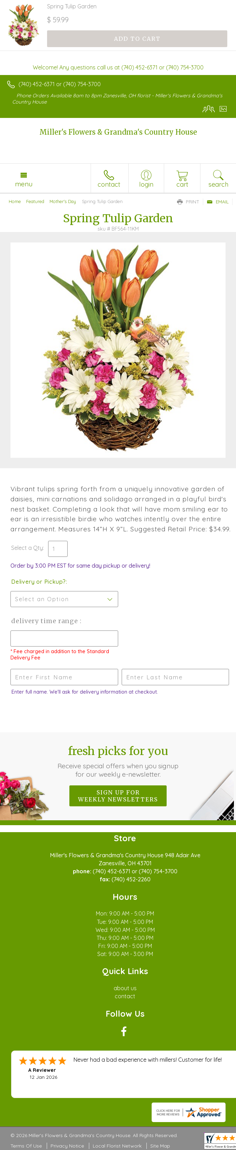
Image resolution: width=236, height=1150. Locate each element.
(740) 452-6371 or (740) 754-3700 (59, 84)
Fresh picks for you (118, 761)
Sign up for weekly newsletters (118, 796)
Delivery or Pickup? (38, 581)
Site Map (160, 1146)
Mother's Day (63, 201)
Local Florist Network (117, 1146)
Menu (23, 184)
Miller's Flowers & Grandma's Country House (118, 132)
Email (218, 202)
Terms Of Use (26, 1146)
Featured (35, 201)
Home (15, 201)
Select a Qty (27, 547)
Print (188, 202)
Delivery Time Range (45, 621)
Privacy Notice (67, 1146)
